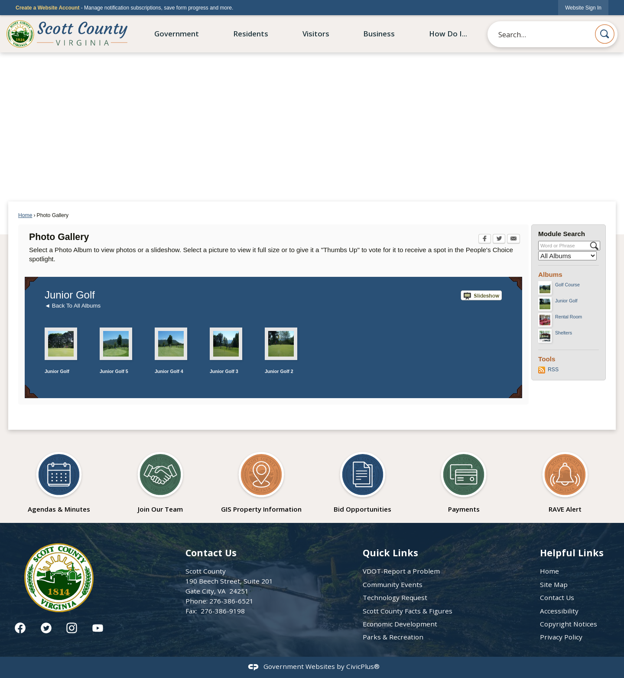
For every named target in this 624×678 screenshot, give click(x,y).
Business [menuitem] (379, 34)
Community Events (392, 584)
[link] (583, 7)
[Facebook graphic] (20, 628)
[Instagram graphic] (71, 628)
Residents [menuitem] (250, 34)
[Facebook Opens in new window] (484, 239)
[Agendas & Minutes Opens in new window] (59, 479)
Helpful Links (572, 552)
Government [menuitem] (176, 34)
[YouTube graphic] (97, 628)
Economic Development (400, 624)
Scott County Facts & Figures (407, 611)
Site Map (554, 584)
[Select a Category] (567, 255)
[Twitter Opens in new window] (499, 239)
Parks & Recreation (393, 637)
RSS (553, 370)
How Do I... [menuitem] (448, 34)
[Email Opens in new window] (513, 239)
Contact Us (557, 597)
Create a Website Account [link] (47, 8)
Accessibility (559, 611)
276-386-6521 (231, 601)
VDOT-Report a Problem (401, 571)
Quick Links (390, 552)
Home (25, 215)
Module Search (561, 233)
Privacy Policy (561, 637)
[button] (604, 34)
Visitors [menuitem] (315, 34)
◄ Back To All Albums (73, 305)
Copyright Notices (568, 624)
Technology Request (395, 597)
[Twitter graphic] (46, 628)
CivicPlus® (363, 666)
